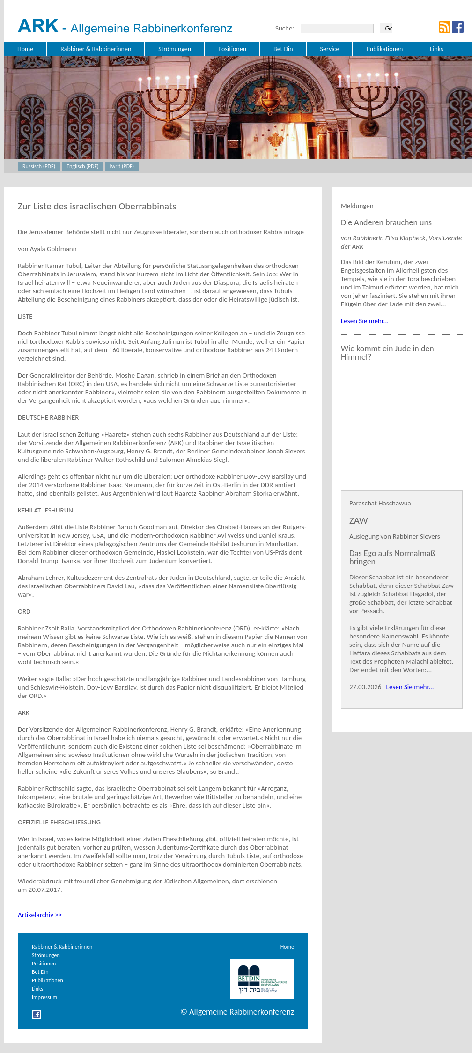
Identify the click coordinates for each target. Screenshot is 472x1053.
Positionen (44, 963)
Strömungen (46, 955)
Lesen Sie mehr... (365, 321)
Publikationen (47, 980)
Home (287, 946)
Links (37, 989)
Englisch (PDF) (82, 166)
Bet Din (40, 972)
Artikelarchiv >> (40, 915)
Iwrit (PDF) (122, 166)
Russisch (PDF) (38, 166)
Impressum (44, 997)
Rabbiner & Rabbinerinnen (62, 946)
